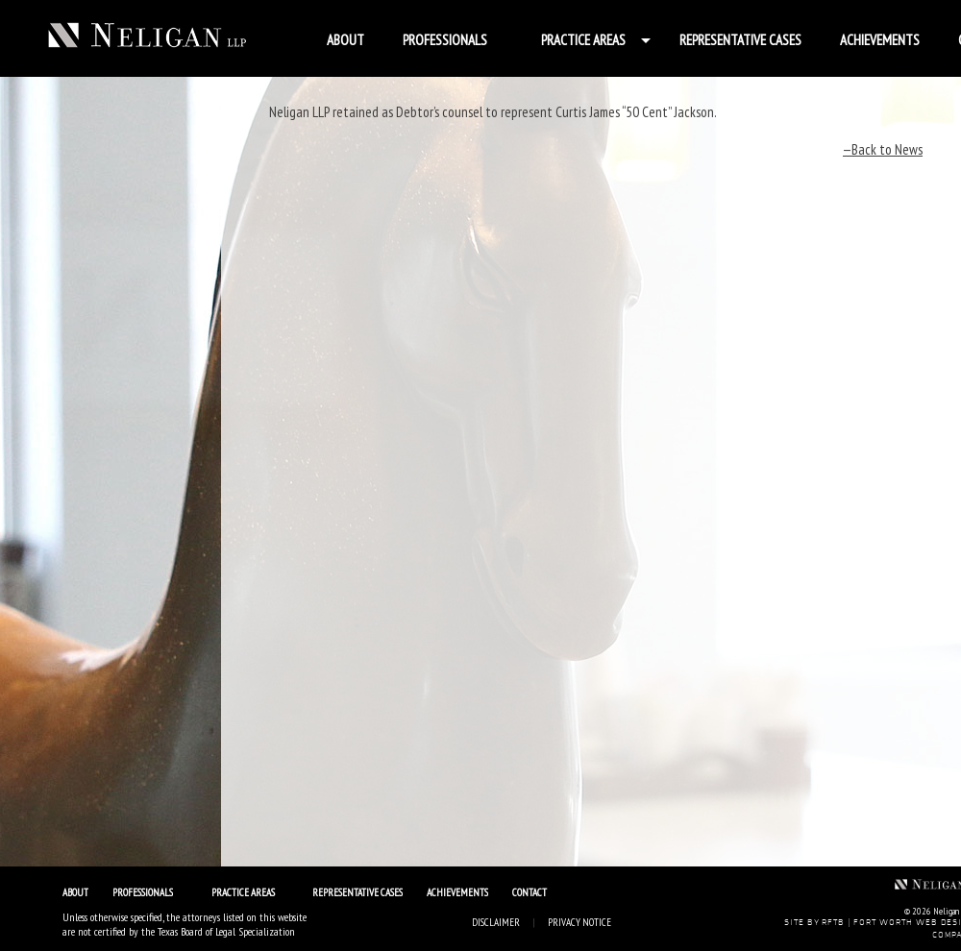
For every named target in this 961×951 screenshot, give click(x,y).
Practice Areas (583, 40)
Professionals (445, 40)
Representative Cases (740, 40)
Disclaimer (496, 922)
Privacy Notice (579, 922)
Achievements (880, 40)
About (345, 40)
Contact (529, 892)
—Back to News (883, 149)
